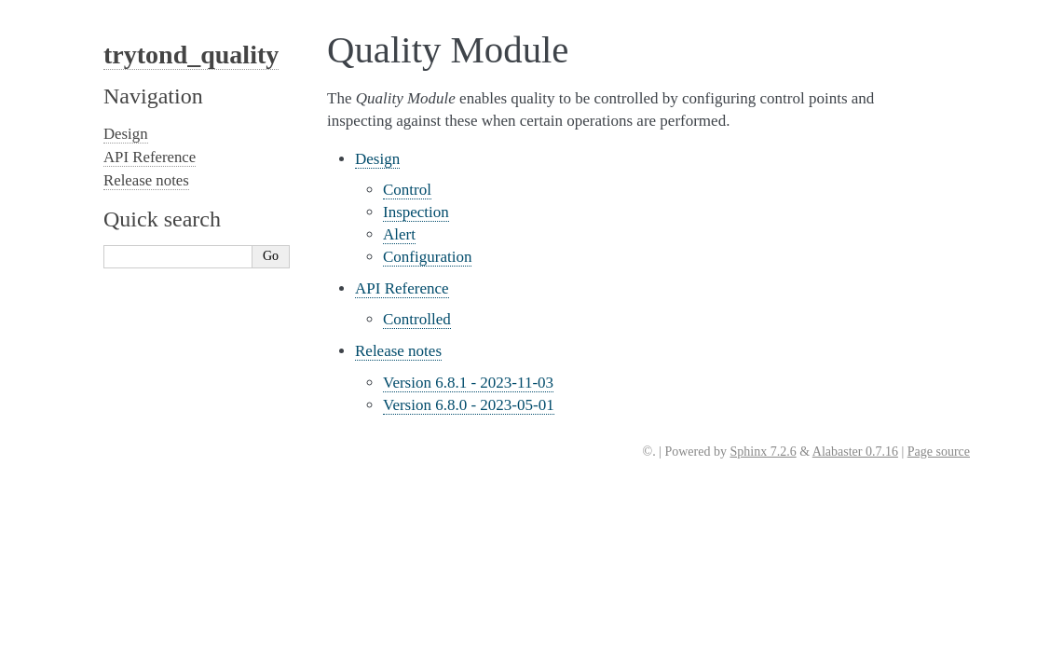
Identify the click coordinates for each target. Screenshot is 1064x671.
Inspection (416, 212)
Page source (938, 452)
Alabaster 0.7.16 (855, 452)
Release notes (398, 351)
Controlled (417, 319)
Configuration (427, 257)
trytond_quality (191, 54)
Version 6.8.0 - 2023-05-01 (468, 405)
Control (407, 190)
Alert (399, 234)
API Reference (402, 288)
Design (377, 159)
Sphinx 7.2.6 (763, 452)
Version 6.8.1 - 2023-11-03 (468, 382)
